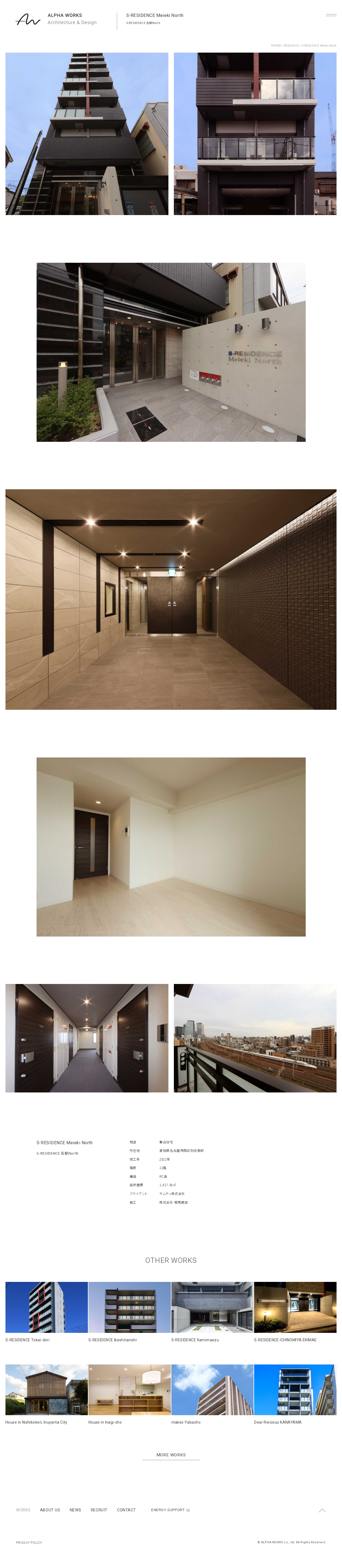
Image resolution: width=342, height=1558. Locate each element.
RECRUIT (99, 1510)
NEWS (75, 1510)
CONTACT (126, 1510)
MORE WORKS (171, 1455)
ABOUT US (50, 1510)
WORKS (276, 45)
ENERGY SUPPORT (168, 1510)
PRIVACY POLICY (29, 1543)
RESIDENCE (291, 45)
